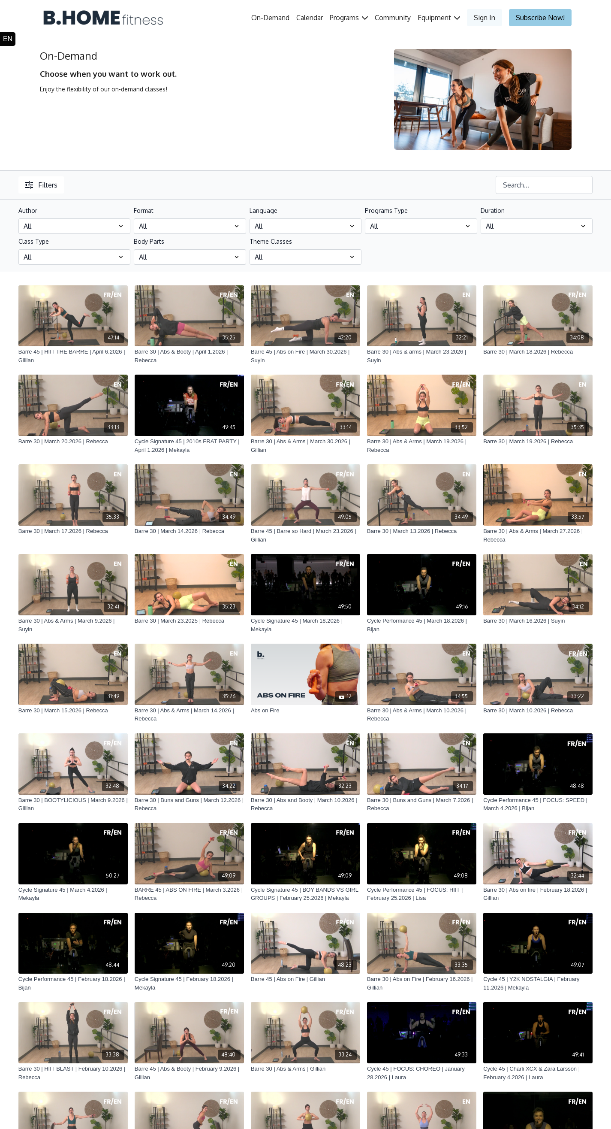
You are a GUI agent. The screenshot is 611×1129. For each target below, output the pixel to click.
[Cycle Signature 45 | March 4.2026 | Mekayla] (73, 894)
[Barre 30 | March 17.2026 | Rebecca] (73, 531)
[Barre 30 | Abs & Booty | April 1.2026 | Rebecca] (189, 356)
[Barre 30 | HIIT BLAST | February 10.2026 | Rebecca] (73, 1073)
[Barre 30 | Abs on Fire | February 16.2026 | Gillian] (421, 983)
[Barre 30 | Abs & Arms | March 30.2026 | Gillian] (305, 445)
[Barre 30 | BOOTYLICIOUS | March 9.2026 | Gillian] (73, 804)
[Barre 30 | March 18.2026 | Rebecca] (538, 352)
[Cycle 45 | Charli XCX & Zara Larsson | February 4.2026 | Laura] (538, 1073)
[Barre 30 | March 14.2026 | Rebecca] (189, 531)
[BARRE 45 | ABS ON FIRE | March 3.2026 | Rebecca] (189, 894)
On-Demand (270, 17)
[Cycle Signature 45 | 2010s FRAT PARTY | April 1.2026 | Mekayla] (189, 445)
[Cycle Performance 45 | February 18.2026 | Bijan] (73, 983)
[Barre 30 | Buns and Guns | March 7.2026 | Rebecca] (421, 804)
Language (263, 210)
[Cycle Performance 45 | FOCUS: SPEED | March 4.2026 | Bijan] (538, 804)
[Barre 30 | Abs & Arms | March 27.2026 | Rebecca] (538, 535)
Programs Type (386, 210)
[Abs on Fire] (305, 710)
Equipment (439, 17)
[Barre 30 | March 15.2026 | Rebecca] (73, 710)
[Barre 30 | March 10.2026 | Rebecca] (538, 710)
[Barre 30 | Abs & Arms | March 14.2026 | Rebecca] (189, 714)
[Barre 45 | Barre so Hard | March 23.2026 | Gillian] (305, 535)
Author (27, 210)
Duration (493, 210)
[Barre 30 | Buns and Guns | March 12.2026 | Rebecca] (189, 804)
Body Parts (149, 241)
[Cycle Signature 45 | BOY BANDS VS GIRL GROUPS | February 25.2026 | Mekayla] (305, 894)
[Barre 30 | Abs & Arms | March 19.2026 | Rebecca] (421, 445)
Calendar (309, 17)
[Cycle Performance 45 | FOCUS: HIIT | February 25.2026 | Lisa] (421, 894)
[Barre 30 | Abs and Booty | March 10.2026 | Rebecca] (305, 804)
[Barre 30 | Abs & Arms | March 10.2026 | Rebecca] (421, 714)
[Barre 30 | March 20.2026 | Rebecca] (73, 441)
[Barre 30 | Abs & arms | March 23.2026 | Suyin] (421, 356)
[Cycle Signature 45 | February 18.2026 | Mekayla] (189, 983)
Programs (349, 17)
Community (393, 17)
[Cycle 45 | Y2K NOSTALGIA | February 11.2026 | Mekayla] (538, 983)
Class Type (33, 241)
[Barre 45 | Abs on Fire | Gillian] (305, 979)
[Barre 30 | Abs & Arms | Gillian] (305, 1069)
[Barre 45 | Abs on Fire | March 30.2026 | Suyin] (305, 356)
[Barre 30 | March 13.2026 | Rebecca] (421, 531)
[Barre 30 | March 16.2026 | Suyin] (538, 621)
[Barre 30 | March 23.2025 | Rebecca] (189, 621)
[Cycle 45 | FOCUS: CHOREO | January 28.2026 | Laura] (421, 1073)
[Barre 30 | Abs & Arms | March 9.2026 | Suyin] (73, 625)
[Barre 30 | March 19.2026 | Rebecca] (538, 441)
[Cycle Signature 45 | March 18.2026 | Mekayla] (305, 625)
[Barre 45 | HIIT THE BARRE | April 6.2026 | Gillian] (73, 356)
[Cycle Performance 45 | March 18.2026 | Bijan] (421, 625)
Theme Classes (271, 241)
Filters (41, 185)
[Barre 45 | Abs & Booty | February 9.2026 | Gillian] (189, 1073)
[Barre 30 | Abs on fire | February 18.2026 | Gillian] (538, 894)
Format (144, 210)
